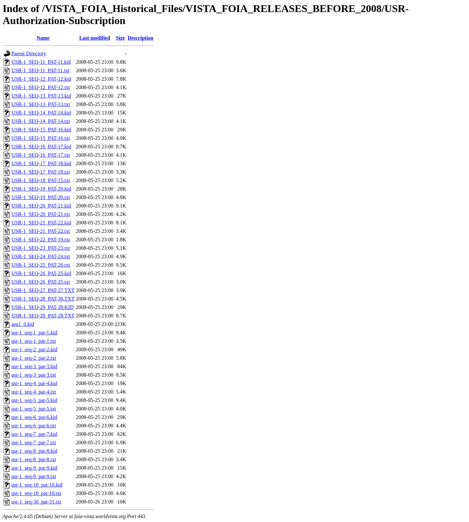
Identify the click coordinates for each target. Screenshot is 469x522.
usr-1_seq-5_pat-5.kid (34, 400)
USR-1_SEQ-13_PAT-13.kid (41, 96)
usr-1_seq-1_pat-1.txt (33, 341)
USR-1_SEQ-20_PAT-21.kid (41, 205)
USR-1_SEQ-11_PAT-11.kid (41, 62)
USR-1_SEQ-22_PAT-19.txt (40, 239)
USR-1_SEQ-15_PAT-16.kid (41, 129)
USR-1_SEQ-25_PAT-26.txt (40, 265)
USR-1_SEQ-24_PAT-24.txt (40, 256)
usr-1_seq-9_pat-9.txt (33, 476)
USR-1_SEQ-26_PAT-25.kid (41, 273)
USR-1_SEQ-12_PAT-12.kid (41, 79)
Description (140, 38)
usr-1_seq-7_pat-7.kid (34, 434)
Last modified (94, 38)
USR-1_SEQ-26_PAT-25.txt (40, 282)
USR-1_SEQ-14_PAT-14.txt (40, 121)
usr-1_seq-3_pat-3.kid (34, 366)
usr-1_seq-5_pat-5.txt (33, 408)
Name (43, 38)
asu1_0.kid (22, 324)
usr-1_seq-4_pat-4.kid (34, 383)
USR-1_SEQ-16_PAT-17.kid (41, 146)
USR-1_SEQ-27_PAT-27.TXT (43, 290)
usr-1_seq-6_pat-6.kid (34, 417)
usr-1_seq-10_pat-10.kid (37, 485)
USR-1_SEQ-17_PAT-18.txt (40, 172)
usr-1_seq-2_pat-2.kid (34, 349)
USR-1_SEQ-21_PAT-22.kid (41, 222)
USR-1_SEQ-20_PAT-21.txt (40, 214)
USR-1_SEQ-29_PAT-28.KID (42, 307)
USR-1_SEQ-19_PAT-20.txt (40, 197)
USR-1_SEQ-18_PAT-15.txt (40, 180)
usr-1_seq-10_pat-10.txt (36, 493)
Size (120, 38)
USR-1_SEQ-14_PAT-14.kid (41, 112)
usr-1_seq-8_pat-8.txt (33, 459)
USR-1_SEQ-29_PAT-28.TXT (43, 315)
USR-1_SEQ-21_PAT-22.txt (40, 231)
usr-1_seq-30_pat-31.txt (36, 501)
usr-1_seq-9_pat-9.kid (34, 468)
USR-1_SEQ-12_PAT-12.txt (40, 87)
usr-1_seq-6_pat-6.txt (33, 425)
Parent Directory (28, 53)
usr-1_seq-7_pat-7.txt (33, 442)
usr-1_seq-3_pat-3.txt (33, 375)
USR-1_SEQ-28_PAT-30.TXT (43, 298)
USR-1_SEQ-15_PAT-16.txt (40, 138)
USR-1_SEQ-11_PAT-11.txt (40, 70)
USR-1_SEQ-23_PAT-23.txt (40, 248)
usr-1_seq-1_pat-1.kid (34, 332)
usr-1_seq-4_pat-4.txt (33, 392)
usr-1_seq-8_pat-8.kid (34, 451)
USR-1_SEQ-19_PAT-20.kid (41, 189)
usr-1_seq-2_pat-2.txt (33, 358)
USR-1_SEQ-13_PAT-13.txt (40, 104)
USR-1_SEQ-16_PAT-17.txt (40, 155)
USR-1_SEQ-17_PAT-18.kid (41, 163)
